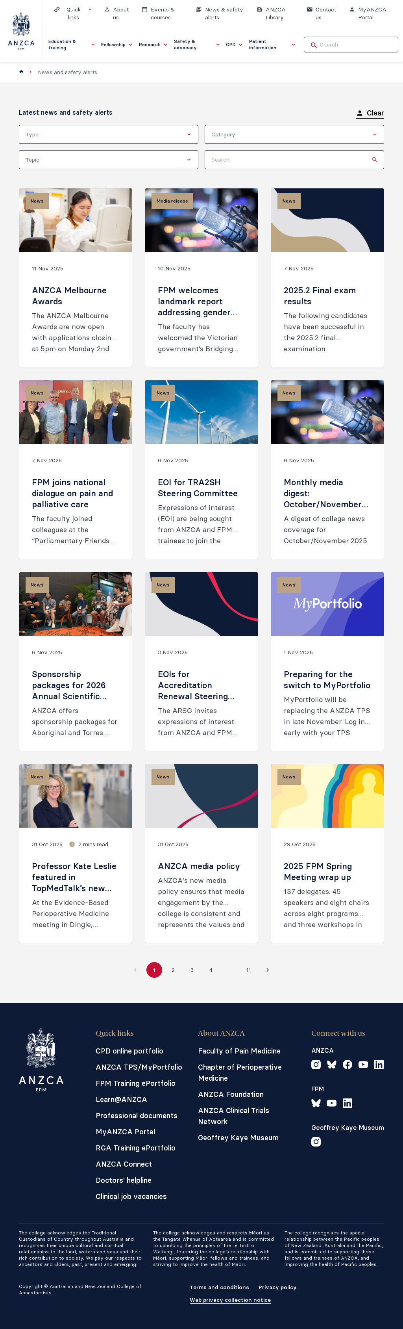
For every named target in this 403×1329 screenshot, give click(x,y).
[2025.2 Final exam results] (327, 277)
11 (248, 969)
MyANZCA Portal (125, 1131)
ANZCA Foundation (231, 1094)
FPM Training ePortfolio (136, 1083)
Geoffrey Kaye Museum (238, 1137)
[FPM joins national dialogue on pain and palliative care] (75, 469)
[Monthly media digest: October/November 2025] (327, 469)
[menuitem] (72, 44)
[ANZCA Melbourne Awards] (75, 277)
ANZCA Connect (124, 1164)
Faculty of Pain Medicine (239, 1050)
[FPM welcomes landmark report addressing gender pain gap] (201, 277)
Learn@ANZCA (121, 1099)
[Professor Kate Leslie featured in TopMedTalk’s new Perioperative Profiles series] (75, 853)
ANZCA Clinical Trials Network (233, 1116)
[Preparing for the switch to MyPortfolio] (327, 661)
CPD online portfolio (129, 1050)
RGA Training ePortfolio (136, 1147)
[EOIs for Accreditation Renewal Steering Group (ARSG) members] (201, 661)
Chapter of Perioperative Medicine (240, 1073)
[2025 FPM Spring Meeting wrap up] (327, 853)
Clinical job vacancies (131, 1196)
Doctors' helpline (124, 1180)
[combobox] (108, 134)
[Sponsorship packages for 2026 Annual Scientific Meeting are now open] (75, 661)
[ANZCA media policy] (201, 853)
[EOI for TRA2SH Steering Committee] (201, 469)
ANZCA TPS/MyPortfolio (139, 1067)
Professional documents (136, 1115)
